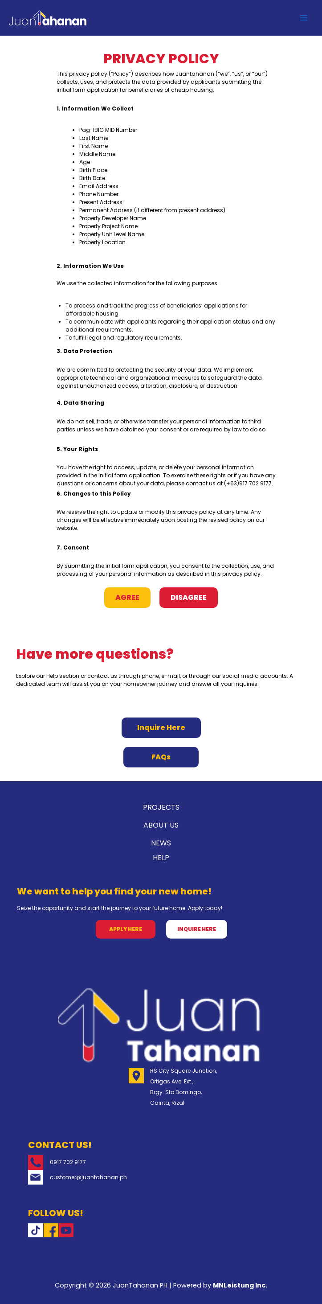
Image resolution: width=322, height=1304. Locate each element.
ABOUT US (161, 825)
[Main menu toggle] (303, 17)
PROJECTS (161, 807)
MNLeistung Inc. (240, 1285)
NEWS (161, 843)
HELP (161, 858)
